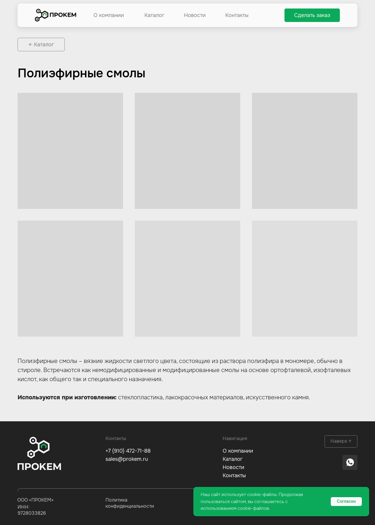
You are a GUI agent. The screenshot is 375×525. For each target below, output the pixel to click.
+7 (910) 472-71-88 (128, 451)
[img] (55, 15)
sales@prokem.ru (126, 459)
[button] (312, 15)
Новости (195, 15)
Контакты (236, 15)
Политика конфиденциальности (129, 503)
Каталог (154, 15)
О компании (108, 15)
